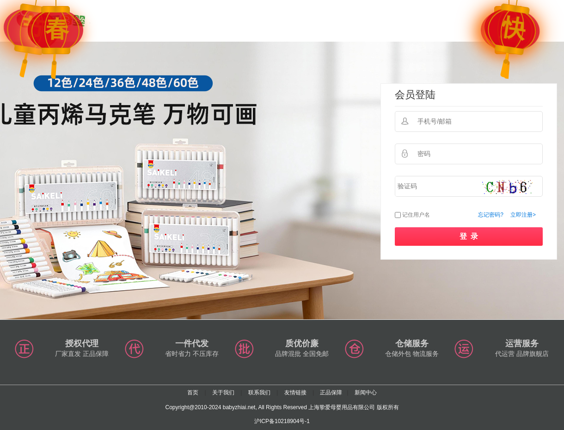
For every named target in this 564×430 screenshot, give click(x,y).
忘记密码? (490, 215)
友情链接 (295, 392)
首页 (192, 392)
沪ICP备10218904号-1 (282, 421)
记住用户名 (416, 215)
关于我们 (223, 392)
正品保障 (331, 392)
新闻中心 (366, 392)
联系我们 (259, 392)
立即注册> (523, 215)
